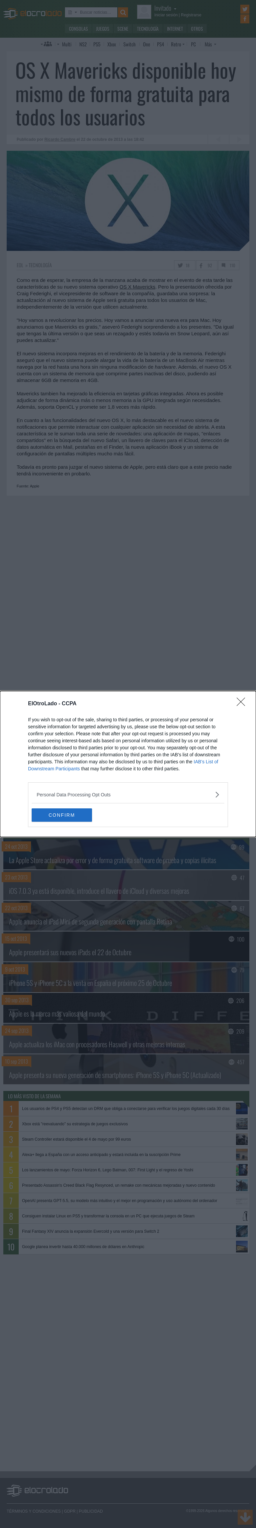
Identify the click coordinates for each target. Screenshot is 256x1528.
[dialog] (128, 764)
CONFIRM (63, 815)
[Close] (243, 704)
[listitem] (128, 794)
